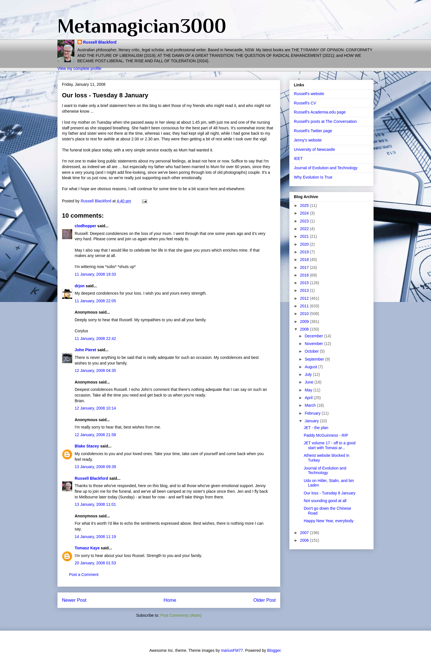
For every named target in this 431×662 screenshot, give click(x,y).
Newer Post (74, 600)
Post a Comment (83, 574)
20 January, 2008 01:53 (95, 563)
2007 (305, 532)
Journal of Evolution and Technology (325, 168)
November (314, 343)
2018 (305, 259)
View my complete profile (79, 68)
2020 (305, 244)
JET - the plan (316, 427)
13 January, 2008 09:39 (95, 466)
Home (169, 600)
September (315, 359)
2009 (305, 321)
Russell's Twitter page (313, 130)
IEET (298, 158)
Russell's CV (305, 103)
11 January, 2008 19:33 (95, 274)
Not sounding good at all (325, 500)
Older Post (264, 600)
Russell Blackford (100, 42)
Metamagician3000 (141, 26)
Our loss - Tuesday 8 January (329, 493)
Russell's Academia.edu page (320, 112)
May (309, 390)
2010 (305, 313)
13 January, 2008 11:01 (95, 504)
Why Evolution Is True (313, 177)
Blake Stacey (87, 446)
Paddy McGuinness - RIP (326, 435)
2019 (305, 252)
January (312, 421)
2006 (305, 540)
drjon (80, 286)
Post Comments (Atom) (180, 615)
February (313, 413)
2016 (305, 275)
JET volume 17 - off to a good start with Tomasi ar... (329, 445)
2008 (305, 329)
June (309, 382)
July (309, 374)
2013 (305, 290)
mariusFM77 (232, 650)
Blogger (274, 650)
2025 (305, 205)
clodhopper (85, 226)
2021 (305, 236)
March (311, 405)
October (312, 351)
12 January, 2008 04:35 (95, 370)
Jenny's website (308, 140)
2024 (305, 213)
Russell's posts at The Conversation (325, 121)
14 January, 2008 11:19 (95, 536)
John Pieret (85, 350)
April (309, 397)
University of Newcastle (314, 149)
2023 (305, 221)
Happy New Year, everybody (329, 521)
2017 (305, 267)
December (314, 336)
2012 (305, 298)
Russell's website (309, 93)
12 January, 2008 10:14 (95, 408)
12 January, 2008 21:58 (95, 434)
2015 (305, 282)
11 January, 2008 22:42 (95, 338)
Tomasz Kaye (87, 548)
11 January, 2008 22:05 (95, 301)
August (311, 367)
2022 (305, 228)
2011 (305, 306)
